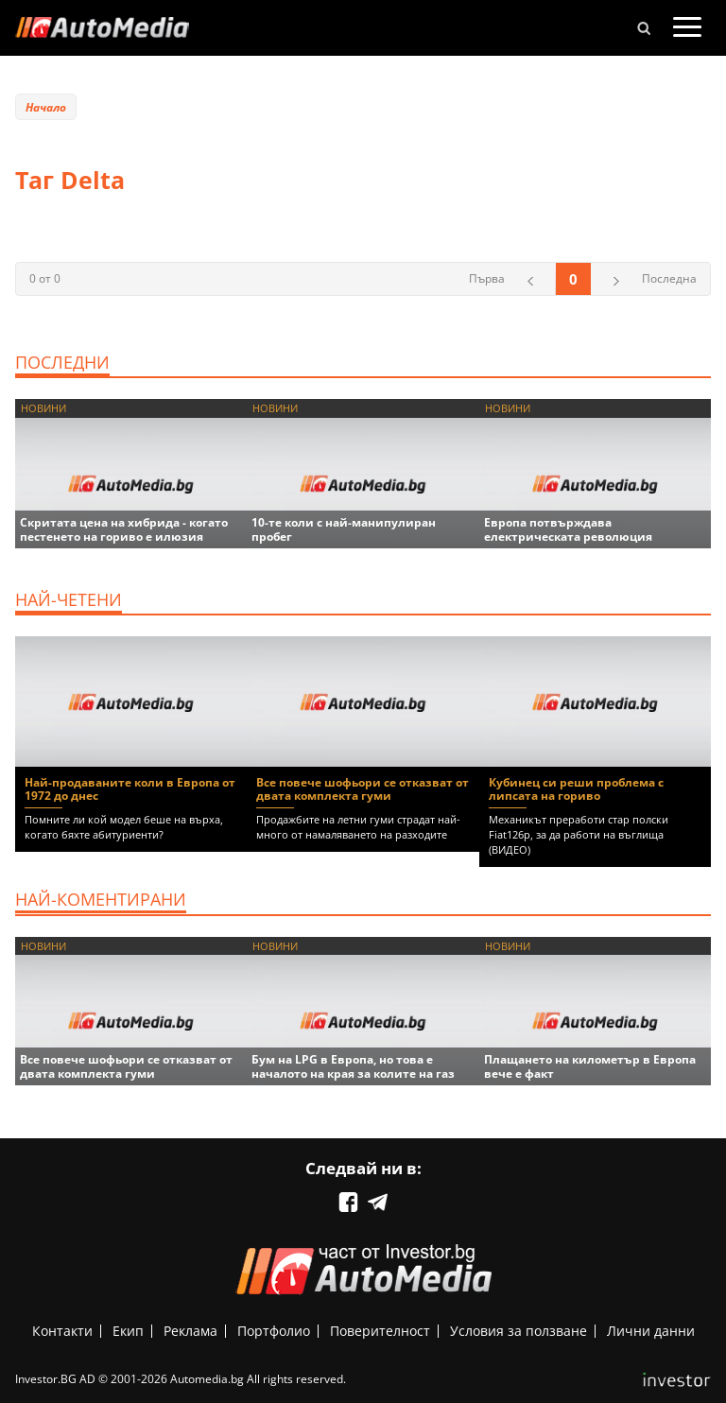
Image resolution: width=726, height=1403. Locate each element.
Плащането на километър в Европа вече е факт (590, 1066)
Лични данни (651, 1331)
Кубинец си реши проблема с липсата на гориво (576, 789)
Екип (128, 1331)
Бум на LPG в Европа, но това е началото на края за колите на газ (353, 1066)
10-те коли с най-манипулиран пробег (343, 529)
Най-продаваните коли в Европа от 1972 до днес (130, 789)
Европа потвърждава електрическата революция (568, 529)
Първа (487, 278)
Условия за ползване (518, 1331)
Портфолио (273, 1331)
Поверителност (380, 1331)
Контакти (62, 1331)
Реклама (190, 1331)
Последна (669, 278)
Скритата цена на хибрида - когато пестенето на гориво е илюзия (124, 529)
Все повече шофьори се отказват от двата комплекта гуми (362, 789)
